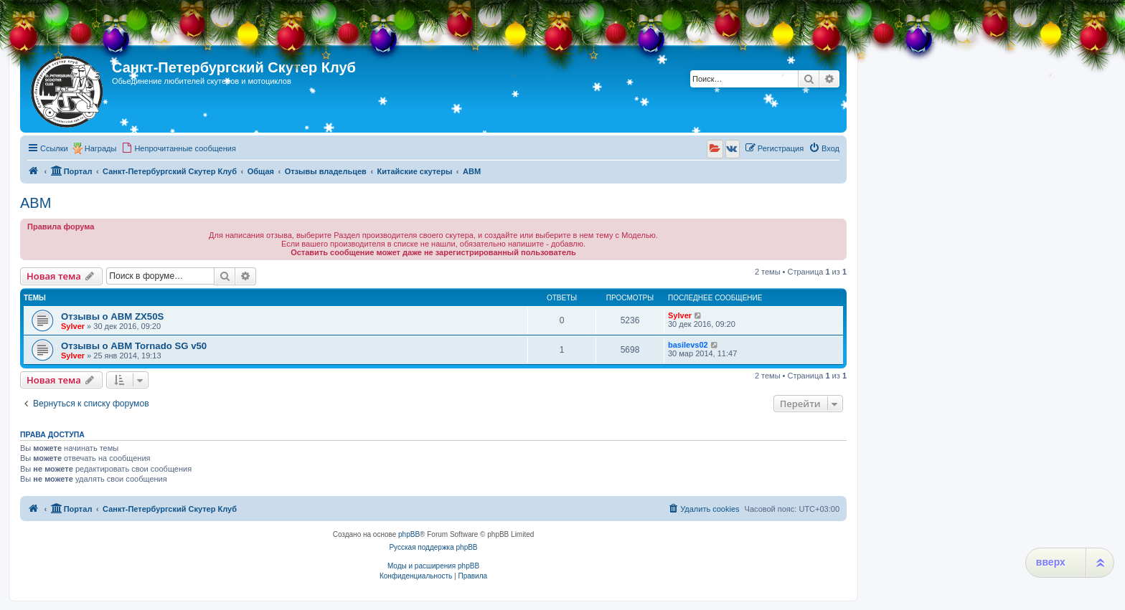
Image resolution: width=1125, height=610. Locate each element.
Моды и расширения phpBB (433, 566)
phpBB (409, 534)
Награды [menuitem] (101, 148)
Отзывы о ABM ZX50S (112, 316)
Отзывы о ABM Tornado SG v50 (134, 345)
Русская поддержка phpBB (433, 547)
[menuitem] (178, 148)
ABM (35, 203)
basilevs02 (688, 344)
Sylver (73, 326)
